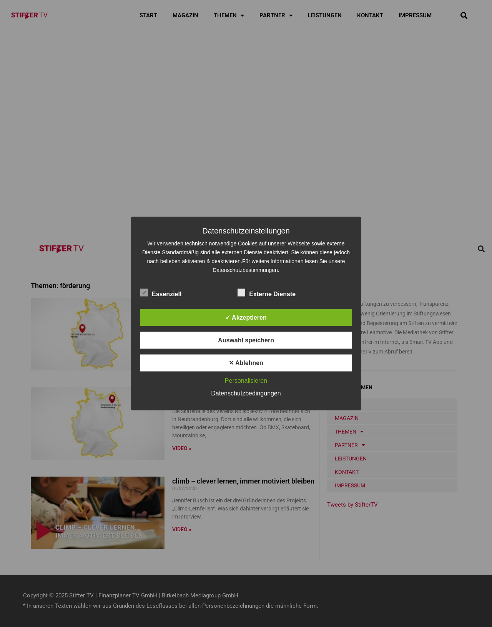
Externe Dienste (267, 292)
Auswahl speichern (246, 340)
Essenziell (160, 292)
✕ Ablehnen (246, 363)
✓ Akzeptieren (246, 317)
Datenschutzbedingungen (246, 393)
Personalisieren (246, 380)
